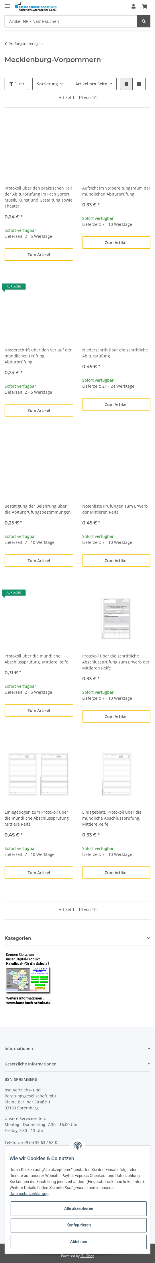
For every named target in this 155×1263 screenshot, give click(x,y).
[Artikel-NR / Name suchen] (71, 21)
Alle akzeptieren (78, 1208)
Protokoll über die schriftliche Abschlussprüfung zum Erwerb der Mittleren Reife (116, 662)
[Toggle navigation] (7, 3)
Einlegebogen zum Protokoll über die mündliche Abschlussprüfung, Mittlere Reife (37, 818)
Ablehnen (78, 1241)
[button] (133, 6)
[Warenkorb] (144, 6)
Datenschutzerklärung (28, 1193)
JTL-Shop (87, 1255)
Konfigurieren (78, 1225)
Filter (16, 84)
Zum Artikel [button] (39, 254)
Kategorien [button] (18, 938)
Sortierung (47, 84)
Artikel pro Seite (91, 84)
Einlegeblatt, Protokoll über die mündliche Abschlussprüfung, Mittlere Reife (112, 818)
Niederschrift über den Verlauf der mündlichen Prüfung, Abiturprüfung (38, 356)
